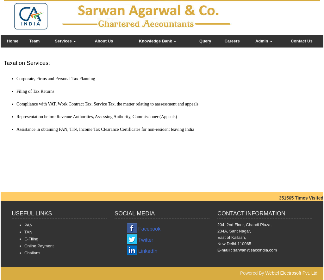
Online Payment (39, 246)
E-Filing (31, 239)
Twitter (145, 240)
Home (12, 41)
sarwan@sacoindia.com (254, 250)
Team (34, 41)
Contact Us (302, 41)
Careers (232, 41)
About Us (104, 41)
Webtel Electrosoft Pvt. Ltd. (292, 273)
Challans (32, 253)
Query (205, 41)
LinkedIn (148, 251)
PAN (28, 225)
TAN (28, 232)
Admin (263, 41)
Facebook (149, 229)
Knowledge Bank (157, 41)
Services (65, 41)
